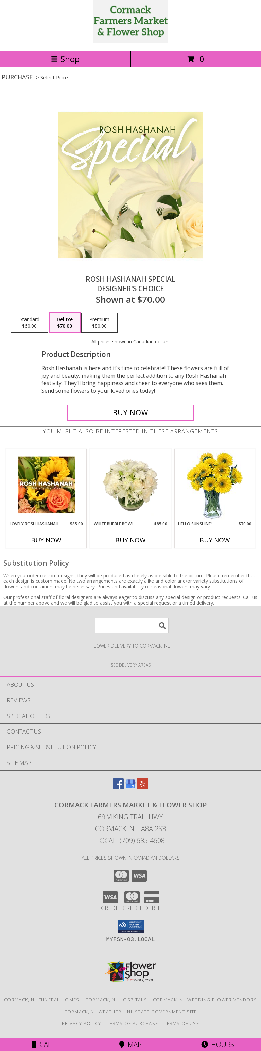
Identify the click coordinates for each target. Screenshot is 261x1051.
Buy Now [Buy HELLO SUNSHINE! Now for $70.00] (214, 540)
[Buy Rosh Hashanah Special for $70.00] (130, 413)
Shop (65, 58)
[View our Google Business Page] (130, 787)
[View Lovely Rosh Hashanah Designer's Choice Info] (46, 484)
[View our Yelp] (142, 787)
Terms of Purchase (132, 1023)
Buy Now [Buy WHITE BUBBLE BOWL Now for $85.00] (130, 540)
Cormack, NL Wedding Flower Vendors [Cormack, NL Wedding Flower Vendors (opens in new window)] (205, 1000)
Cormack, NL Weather (93, 1011)
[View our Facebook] (118, 787)
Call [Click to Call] (43, 1044)
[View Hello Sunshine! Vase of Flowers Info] (215, 485)
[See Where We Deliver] (130, 664)
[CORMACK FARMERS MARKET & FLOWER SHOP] (130, 40)
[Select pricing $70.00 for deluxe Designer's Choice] (65, 323)
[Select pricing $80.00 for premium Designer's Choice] (99, 323)
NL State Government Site (162, 1011)
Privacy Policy (81, 1023)
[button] (131, 926)
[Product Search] (132, 625)
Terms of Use (181, 1023)
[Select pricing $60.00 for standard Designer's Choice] (29, 323)
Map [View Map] (130, 1044)
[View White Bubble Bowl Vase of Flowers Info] (130, 484)
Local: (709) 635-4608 (130, 840)
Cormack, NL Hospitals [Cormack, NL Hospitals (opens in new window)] (116, 1000)
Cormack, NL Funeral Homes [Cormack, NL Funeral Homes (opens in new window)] (42, 1000)
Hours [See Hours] (217, 1044)
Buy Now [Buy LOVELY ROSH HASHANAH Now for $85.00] (46, 540)
